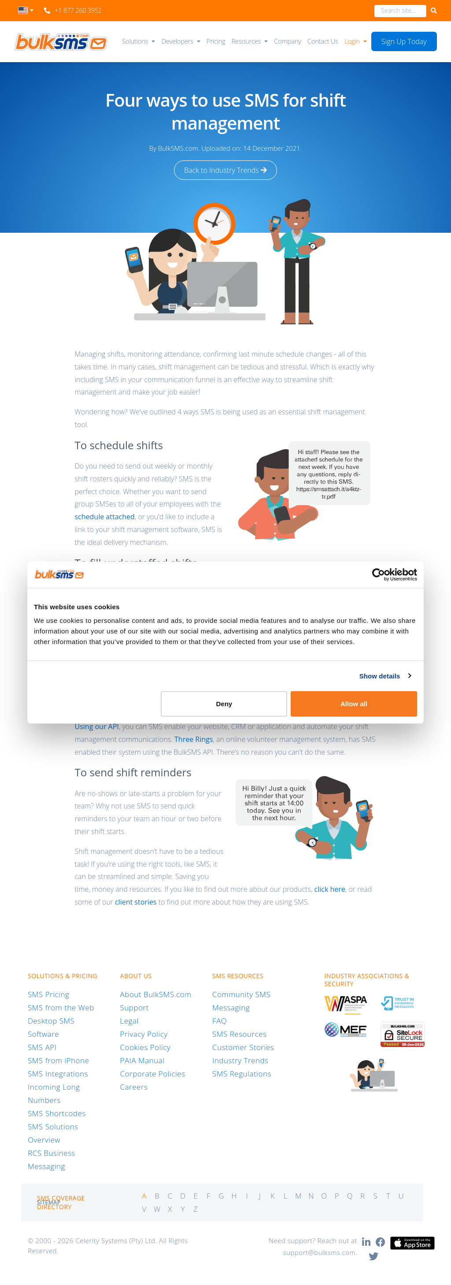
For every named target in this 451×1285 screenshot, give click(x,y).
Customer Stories (243, 1047)
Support (134, 1007)
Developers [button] (177, 41)
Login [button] (352, 41)
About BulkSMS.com (156, 994)
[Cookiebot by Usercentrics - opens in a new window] (378, 574)
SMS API (42, 1047)
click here (329, 889)
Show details (379, 675)
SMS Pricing (48, 994)
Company (287, 41)
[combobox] (25, 13)
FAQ (219, 1021)
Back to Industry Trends (225, 170)
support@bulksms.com (319, 1252)
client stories (136, 902)
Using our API (96, 726)
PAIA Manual (142, 1060)
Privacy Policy (144, 1034)
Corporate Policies (152, 1074)
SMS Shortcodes (57, 1113)
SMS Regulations (241, 1074)
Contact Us (322, 41)
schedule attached (104, 516)
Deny (224, 704)
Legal (129, 1021)
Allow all (353, 704)
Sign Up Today (404, 41)
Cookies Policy (145, 1047)
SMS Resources (239, 1034)
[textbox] (25, 10)
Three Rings (193, 739)
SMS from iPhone (58, 1060)
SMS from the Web (61, 1007)
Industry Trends (240, 1060)
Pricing (216, 41)
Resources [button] (246, 41)
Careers (134, 1087)
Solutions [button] (135, 41)
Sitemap (49, 1202)
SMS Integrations (58, 1074)
